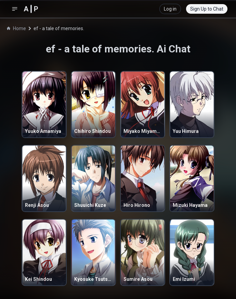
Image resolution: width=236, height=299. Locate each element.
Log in (170, 9)
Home (16, 28)
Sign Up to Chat (206, 9)
